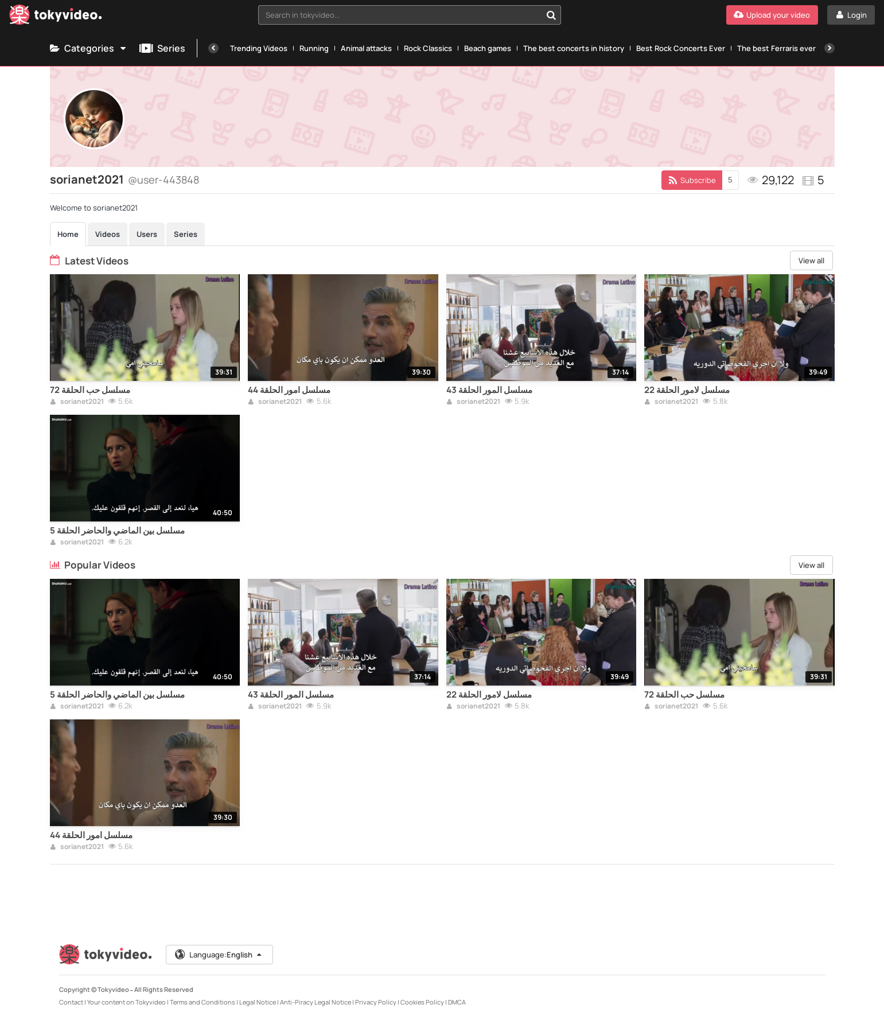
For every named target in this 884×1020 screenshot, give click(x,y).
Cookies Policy (422, 1002)
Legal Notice (257, 1002)
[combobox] (409, 15)
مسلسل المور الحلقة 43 (489, 390)
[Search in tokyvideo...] (551, 15)
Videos (107, 234)
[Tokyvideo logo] (55, 17)
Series (162, 48)
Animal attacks (366, 48)
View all (811, 260)
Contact (71, 1002)
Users (147, 234)
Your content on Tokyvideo (126, 1002)
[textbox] (400, 15)
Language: (218, 954)
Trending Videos (258, 48)
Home (68, 234)
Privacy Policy (375, 1002)
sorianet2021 (77, 402)
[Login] (851, 15)
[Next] (829, 48)
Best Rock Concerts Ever (680, 48)
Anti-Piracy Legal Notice (315, 1002)
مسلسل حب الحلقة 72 (90, 390)
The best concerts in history (573, 48)
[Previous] (213, 48)
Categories (89, 48)
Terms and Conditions (202, 1002)
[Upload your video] (772, 15)
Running (314, 48)
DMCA (457, 1002)
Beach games (487, 48)
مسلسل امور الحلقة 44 (289, 390)
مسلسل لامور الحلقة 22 (687, 390)
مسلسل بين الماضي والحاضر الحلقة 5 (117, 530)
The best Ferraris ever (776, 48)
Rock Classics (428, 48)
